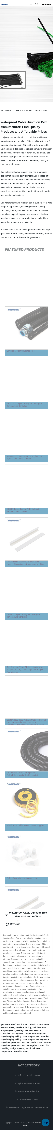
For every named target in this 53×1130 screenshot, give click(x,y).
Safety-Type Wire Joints (29, 1075)
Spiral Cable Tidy (23, 1027)
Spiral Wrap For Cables (29, 1083)
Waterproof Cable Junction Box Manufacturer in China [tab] (26, 914)
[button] (30, 4)
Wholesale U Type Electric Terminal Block (29, 1107)
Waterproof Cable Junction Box (31, 110)
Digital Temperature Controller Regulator (20, 1045)
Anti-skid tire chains (29, 1099)
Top (46, 1122)
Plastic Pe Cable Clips (29, 1091)
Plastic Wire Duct (33, 1048)
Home (8, 110)
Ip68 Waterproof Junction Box (15, 1024)
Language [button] (46, 4)
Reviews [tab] (13, 924)
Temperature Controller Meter (14, 1051)
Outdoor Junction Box (40, 1042)
